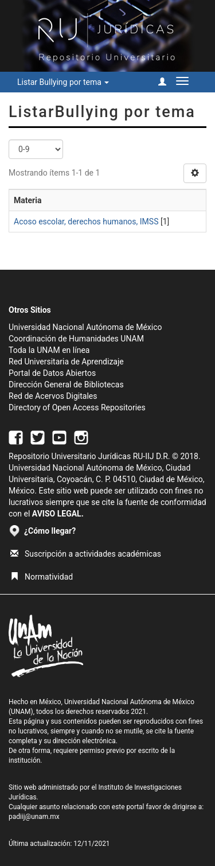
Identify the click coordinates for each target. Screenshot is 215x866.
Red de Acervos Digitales (53, 396)
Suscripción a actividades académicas (85, 553)
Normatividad (41, 576)
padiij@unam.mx (34, 817)
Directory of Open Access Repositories (77, 407)
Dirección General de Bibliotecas (66, 384)
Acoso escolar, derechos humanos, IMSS (86, 221)
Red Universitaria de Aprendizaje (66, 361)
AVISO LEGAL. (58, 513)
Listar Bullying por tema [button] (63, 82)
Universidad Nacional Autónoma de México (85, 327)
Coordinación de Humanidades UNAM (76, 338)
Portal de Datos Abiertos (52, 373)
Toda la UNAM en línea (49, 350)
